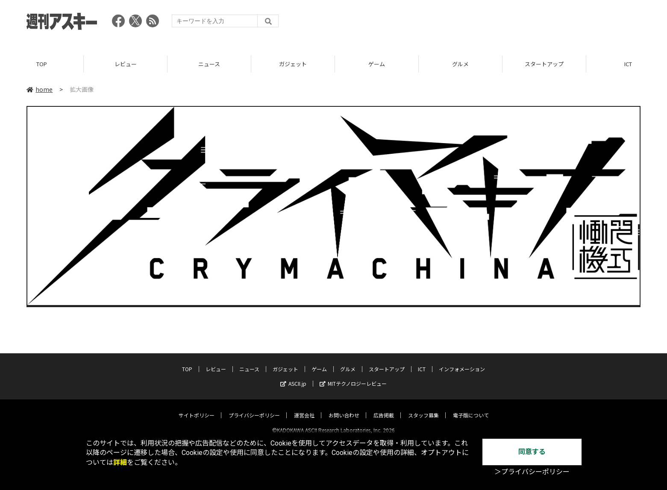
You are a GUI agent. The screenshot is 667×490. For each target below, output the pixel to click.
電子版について (471, 407)
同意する (532, 452)
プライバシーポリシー (254, 407)
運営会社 (304, 407)
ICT (422, 361)
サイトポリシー (196, 407)
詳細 (120, 462)
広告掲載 (383, 407)
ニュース (209, 64)
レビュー (126, 64)
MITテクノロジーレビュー (353, 376)
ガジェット (293, 64)
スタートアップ (544, 64)
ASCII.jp (293, 376)
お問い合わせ (344, 407)
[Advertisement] (485, 23)
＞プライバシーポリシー (532, 472)
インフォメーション (462, 361)
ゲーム (376, 64)
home (39, 89)
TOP (41, 64)
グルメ (460, 64)
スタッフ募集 (423, 407)
